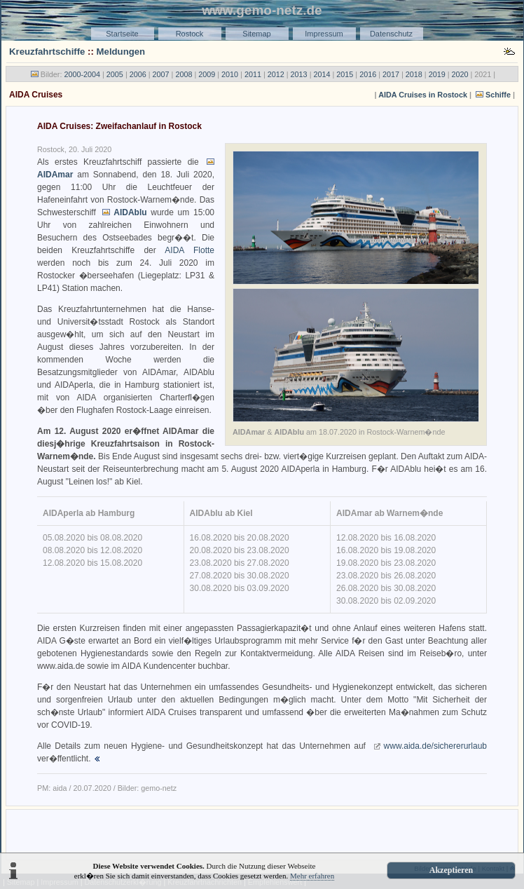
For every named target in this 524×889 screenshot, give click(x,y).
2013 (299, 74)
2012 (276, 74)
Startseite (122, 33)
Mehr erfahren (312, 875)
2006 (138, 74)
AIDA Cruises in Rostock (422, 94)
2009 (206, 74)
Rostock (190, 33)
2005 (114, 74)
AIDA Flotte (189, 250)
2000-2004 (82, 74)
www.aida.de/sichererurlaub (435, 746)
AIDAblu (129, 212)
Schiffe (498, 94)
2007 (161, 74)
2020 (460, 74)
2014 (321, 74)
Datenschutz (391, 33)
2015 (344, 74)
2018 (414, 74)
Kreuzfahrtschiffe (47, 51)
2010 (229, 74)
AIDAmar (55, 174)
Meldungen (121, 51)
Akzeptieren (451, 870)
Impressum (324, 33)
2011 (252, 74)
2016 (367, 74)
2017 (390, 74)
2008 (183, 74)
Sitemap (256, 33)
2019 (437, 74)
